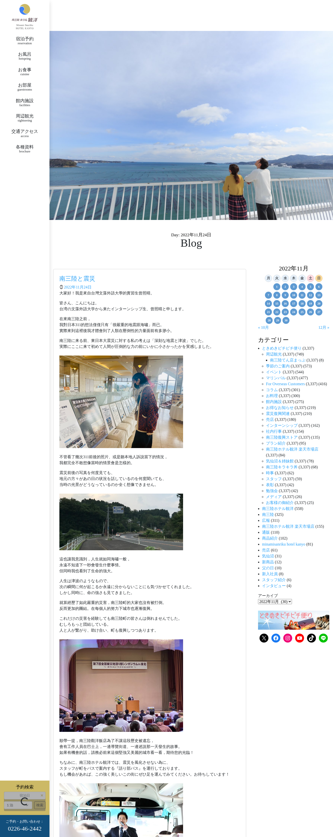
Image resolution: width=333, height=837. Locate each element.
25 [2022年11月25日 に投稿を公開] (302, 312)
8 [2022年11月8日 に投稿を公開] (277, 295)
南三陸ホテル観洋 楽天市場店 (292, 449)
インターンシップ (282, 425)
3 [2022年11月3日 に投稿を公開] (293, 286)
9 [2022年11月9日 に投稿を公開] (285, 295)
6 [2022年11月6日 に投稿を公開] (319, 286)
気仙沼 (268, 556)
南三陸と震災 (77, 278)
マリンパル (276, 378)
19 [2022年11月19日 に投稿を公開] (310, 303)
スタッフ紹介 (274, 580)
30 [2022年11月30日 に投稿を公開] (286, 320)
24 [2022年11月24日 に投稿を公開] (293, 312)
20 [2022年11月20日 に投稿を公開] (318, 303)
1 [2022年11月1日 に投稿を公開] (277, 286)
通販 (266, 532)
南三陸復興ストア (282, 437)
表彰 (270, 485)
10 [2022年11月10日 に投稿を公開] (293, 295)
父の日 (268, 568)
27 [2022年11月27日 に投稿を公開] (318, 312)
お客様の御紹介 (280, 503)
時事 (270, 473)
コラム (272, 390)
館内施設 (274, 402)
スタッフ (274, 479)
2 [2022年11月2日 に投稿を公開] (285, 286)
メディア (274, 497)
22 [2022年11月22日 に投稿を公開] (276, 312)
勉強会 (272, 491)
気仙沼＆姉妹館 (280, 461)
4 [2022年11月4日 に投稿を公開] (302, 286)
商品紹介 (270, 538)
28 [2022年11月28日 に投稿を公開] (269, 320)
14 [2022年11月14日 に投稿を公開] (268, 303)
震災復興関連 (278, 413)
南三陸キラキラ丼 (282, 467)
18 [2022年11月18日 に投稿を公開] (302, 303)
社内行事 (274, 431)
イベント (274, 372)
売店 (270, 419)
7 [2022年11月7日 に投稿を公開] (268, 295)
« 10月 (263, 327)
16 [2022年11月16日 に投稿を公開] (285, 303)
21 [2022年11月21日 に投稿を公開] (268, 312)
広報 (266, 520)
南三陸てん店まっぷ (288, 360)
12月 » (323, 327)
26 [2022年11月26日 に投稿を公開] (310, 312)
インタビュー (274, 586)
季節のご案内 (278, 366)
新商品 (268, 562)
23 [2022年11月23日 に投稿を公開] (285, 312)
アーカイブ (268, 596)
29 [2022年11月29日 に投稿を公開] (277, 320)
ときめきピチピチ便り (282, 348)
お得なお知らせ (280, 408)
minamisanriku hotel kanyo (283, 544)
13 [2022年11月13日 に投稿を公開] (318, 295)
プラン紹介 (276, 443)
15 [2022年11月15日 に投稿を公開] (276, 303)
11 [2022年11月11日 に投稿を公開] (302, 295)
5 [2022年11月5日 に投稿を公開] (310, 286)
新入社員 (270, 574)
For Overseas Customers (285, 384)
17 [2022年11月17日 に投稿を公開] (293, 303)
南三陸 (268, 514)
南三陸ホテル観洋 (278, 508)
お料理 (272, 396)
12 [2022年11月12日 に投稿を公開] (310, 295)
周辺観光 (274, 354)
